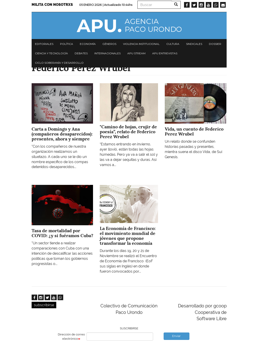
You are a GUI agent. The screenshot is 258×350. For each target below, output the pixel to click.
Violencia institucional (141, 44)
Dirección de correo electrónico (71, 336)
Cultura (172, 44)
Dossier (215, 44)
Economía (88, 44)
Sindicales (194, 44)
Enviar (176, 336)
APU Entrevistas (164, 53)
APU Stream (136, 53)
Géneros (109, 44)
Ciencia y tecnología (51, 53)
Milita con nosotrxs (52, 4)
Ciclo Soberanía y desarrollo (59, 62)
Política (66, 44)
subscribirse (44, 305)
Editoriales (44, 44)
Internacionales (107, 53)
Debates (81, 53)
